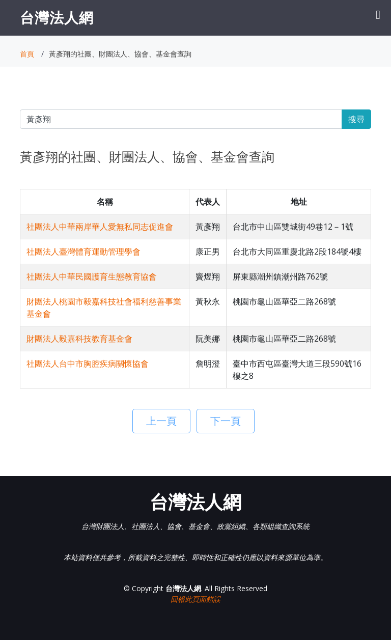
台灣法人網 (57, 17)
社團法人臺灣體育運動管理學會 (83, 251)
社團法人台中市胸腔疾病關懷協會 (87, 363)
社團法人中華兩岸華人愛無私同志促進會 (99, 226)
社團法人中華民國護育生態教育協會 (91, 276)
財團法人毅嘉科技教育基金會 (79, 338)
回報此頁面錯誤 (195, 599)
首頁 (27, 54)
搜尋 (356, 119)
